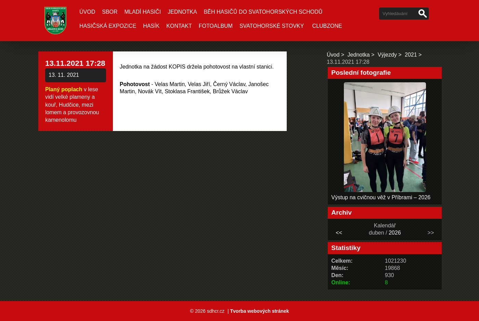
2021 (411, 55)
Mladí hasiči (143, 12)
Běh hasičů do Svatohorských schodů (263, 12)
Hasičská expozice (107, 26)
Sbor (109, 12)
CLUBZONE (327, 26)
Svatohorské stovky (272, 26)
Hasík (151, 26)
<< (339, 233)
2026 (395, 233)
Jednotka (182, 12)
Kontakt (179, 26)
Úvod (87, 12)
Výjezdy (387, 55)
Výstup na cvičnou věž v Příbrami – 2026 (380, 197)
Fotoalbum (216, 26)
